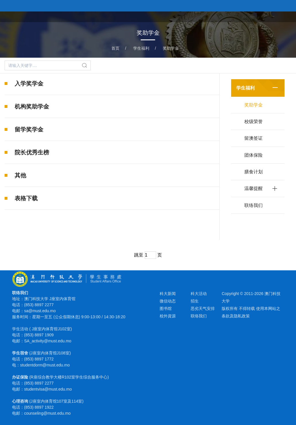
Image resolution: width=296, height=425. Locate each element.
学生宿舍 (250, 16)
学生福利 (223, 16)
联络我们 (253, 205)
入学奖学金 (29, 83)
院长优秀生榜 (32, 152)
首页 (173, 16)
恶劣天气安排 (203, 308)
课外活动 (196, 16)
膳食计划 (253, 171)
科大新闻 (168, 293)
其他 (20, 175)
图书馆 (166, 308)
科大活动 (199, 293)
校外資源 (168, 316)
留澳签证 (253, 138)
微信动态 (168, 301)
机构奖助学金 (32, 106)
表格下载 (26, 200)
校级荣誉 (253, 121)
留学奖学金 (29, 129)
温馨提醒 (253, 188)
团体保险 (253, 155)
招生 (195, 301)
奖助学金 (171, 48)
